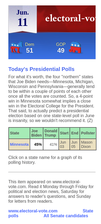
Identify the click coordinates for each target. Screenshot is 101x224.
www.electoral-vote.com (33, 211)
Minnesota (19, 144)
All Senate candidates (66, 215)
